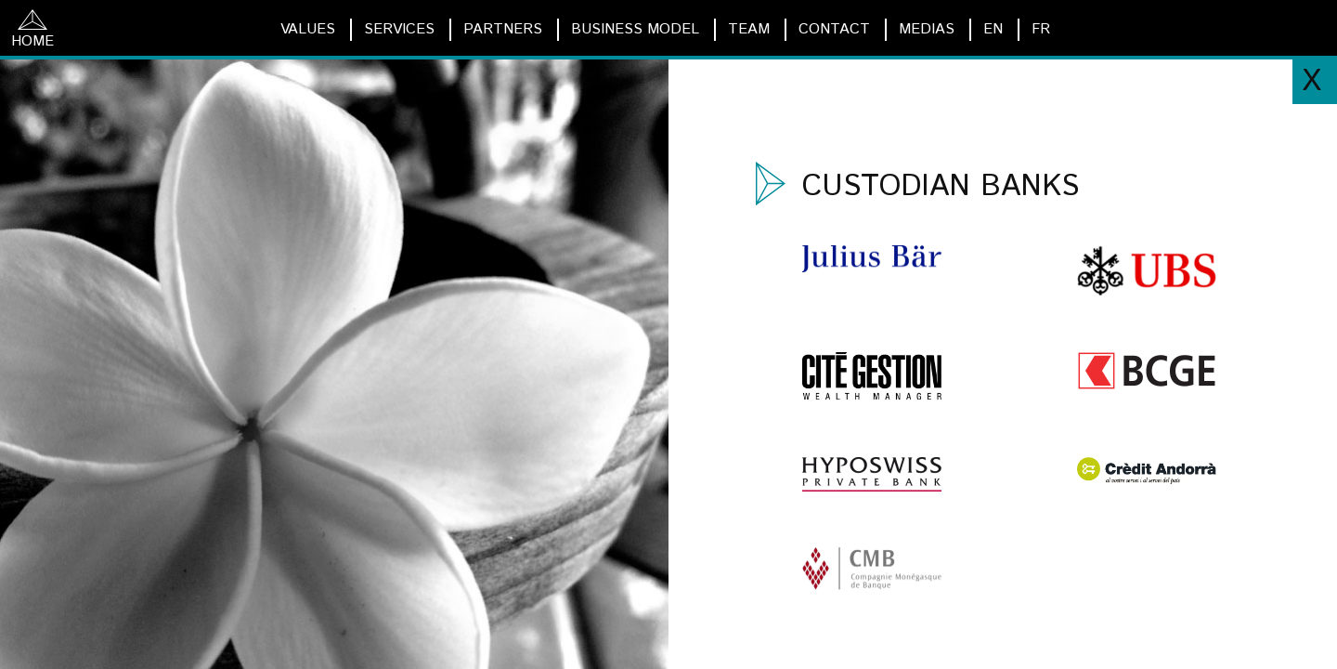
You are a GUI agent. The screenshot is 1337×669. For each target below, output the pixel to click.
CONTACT (834, 29)
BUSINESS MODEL (635, 29)
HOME (32, 30)
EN (993, 29)
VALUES (307, 29)
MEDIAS (926, 29)
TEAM (749, 29)
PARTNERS (502, 29)
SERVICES (399, 29)
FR (1041, 29)
